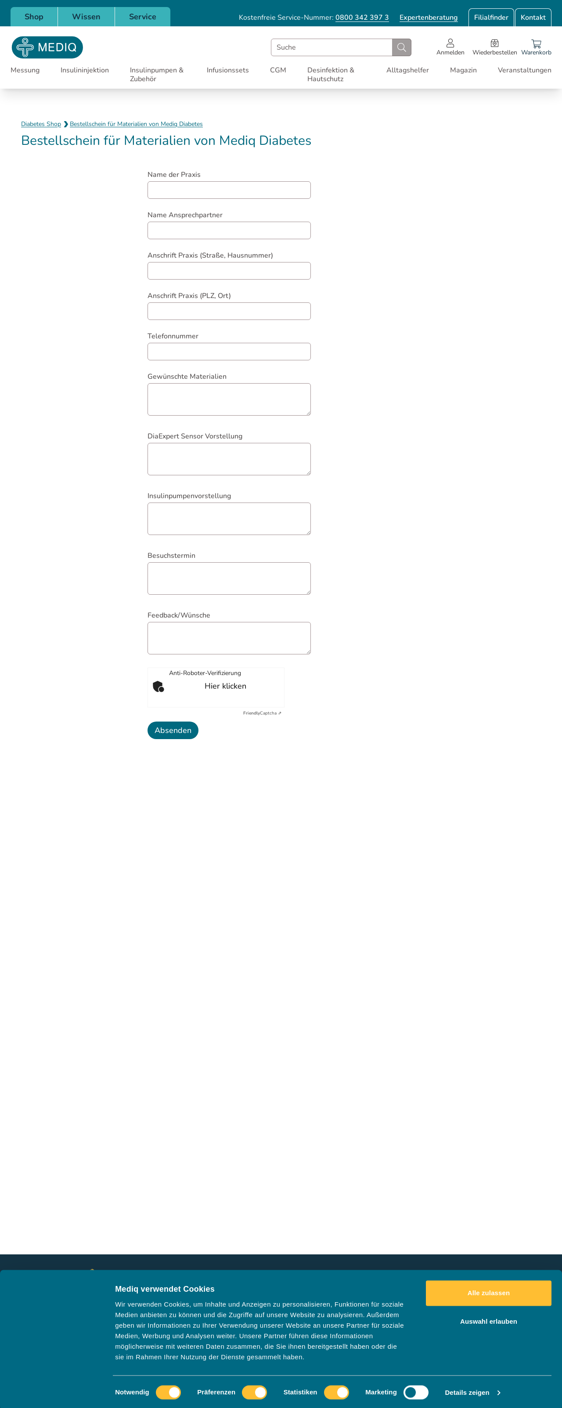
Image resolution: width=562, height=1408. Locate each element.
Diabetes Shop (41, 124)
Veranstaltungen (524, 70)
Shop (34, 16)
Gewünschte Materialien (187, 376)
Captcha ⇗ (262, 713)
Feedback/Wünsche (179, 615)
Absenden (173, 730)
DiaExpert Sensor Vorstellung (195, 436)
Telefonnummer (173, 336)
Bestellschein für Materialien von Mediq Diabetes (136, 124)
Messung (25, 70)
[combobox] (341, 47)
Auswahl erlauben (488, 1319)
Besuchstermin (171, 555)
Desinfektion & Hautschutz (330, 74)
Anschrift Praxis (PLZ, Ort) (189, 296)
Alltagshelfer (407, 70)
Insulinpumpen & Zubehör (157, 74)
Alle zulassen (489, 1291)
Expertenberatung (429, 17)
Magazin (463, 70)
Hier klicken (225, 686)
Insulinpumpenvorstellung (189, 496)
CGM (278, 70)
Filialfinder (491, 17)
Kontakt (533, 17)
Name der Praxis (174, 175)
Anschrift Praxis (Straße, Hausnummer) (210, 255)
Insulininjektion (85, 70)
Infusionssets (228, 70)
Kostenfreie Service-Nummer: (314, 17)
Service (142, 16)
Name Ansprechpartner (185, 215)
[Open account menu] (450, 47)
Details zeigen (467, 1390)
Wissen (86, 16)
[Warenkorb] (536, 47)
